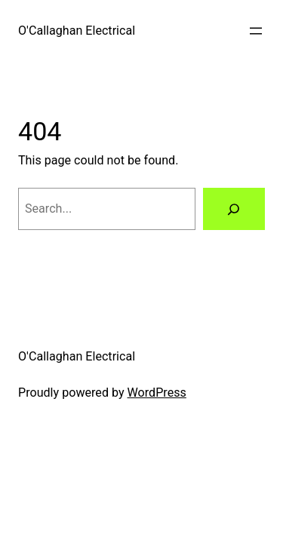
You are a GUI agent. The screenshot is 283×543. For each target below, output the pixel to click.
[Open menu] (256, 31)
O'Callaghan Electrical (76, 30)
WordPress (157, 392)
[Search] (234, 209)
